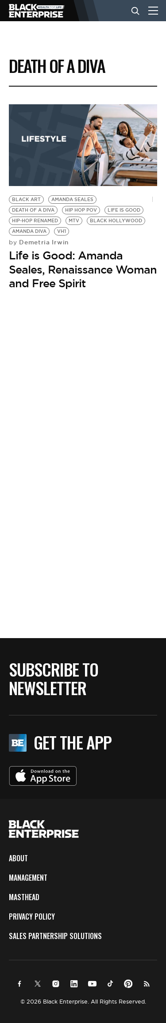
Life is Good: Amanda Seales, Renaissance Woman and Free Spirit (83, 269)
